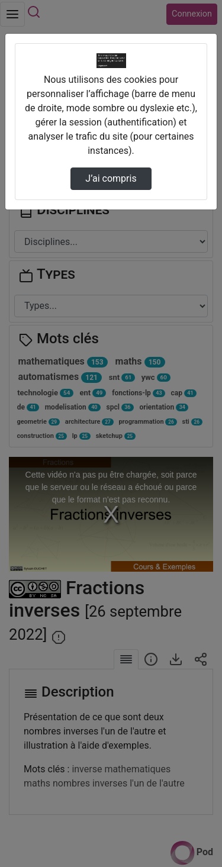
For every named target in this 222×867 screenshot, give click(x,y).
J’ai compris (110, 178)
